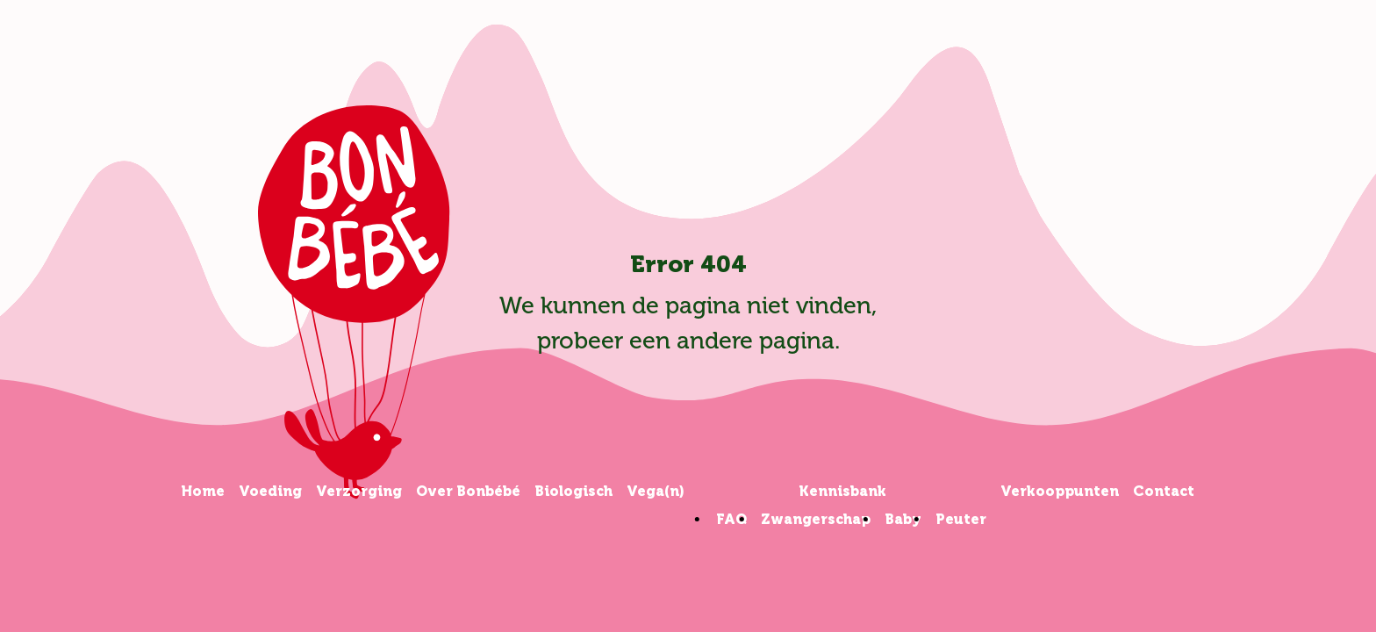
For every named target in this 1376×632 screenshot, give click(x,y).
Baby (903, 519)
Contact (1163, 491)
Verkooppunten (1059, 491)
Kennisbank (842, 491)
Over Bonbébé (468, 491)
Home (203, 491)
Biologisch (573, 491)
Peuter (960, 519)
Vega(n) (655, 491)
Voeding (270, 491)
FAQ (731, 519)
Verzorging (359, 491)
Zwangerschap (816, 519)
